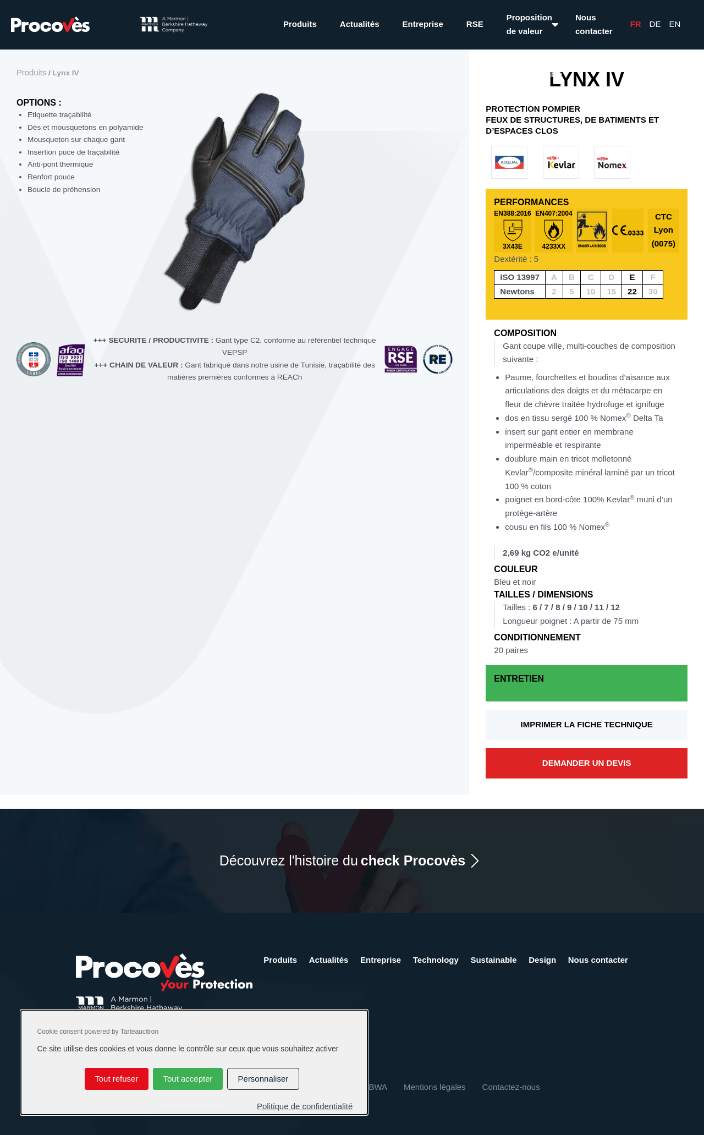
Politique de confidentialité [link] (305, 1106)
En (674, 24)
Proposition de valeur (529, 24)
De (655, 24)
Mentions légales (435, 1087)
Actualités (360, 24)
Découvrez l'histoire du (342, 860)
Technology (436, 959)
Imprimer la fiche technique (587, 724)
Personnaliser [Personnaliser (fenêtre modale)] (263, 1078)
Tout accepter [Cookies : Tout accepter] (187, 1078)
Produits (300, 24)
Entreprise (423, 24)
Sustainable (493, 959)
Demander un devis (586, 762)
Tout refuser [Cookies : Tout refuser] (116, 1078)
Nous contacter (594, 24)
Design (542, 959)
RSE (474, 24)
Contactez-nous (511, 1087)
